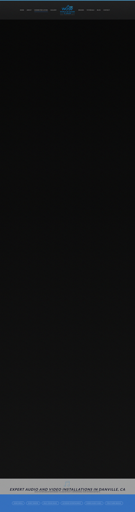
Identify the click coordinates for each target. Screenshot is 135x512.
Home (22, 10)
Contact (106, 10)
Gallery (54, 10)
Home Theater (33, 503)
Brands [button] (81, 10)
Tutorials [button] (90, 10)
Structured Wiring (114, 503)
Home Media (18, 503)
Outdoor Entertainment (72, 503)
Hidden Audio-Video (93, 503)
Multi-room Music (50, 503)
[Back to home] (67, 10)
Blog (99, 10)
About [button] (29, 10)
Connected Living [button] (41, 10)
